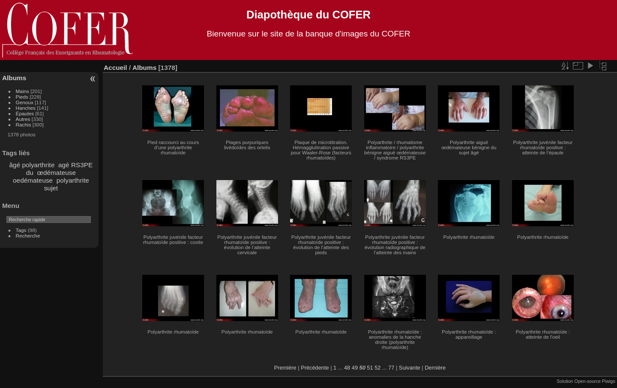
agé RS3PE (75, 164)
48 (347, 367)
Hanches (26, 108)
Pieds (22, 96)
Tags (21, 230)
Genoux (24, 102)
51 (370, 367)
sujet (51, 188)
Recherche (28, 235)
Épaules (25, 113)
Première (285, 367)
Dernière (435, 367)
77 (391, 367)
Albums (14, 77)
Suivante (409, 367)
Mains (22, 91)
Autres (23, 119)
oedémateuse (33, 180)
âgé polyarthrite (32, 164)
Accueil (115, 67)
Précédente (315, 367)
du (29, 172)
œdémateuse (56, 172)
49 (355, 367)
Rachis (23, 124)
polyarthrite (73, 180)
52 (377, 367)
